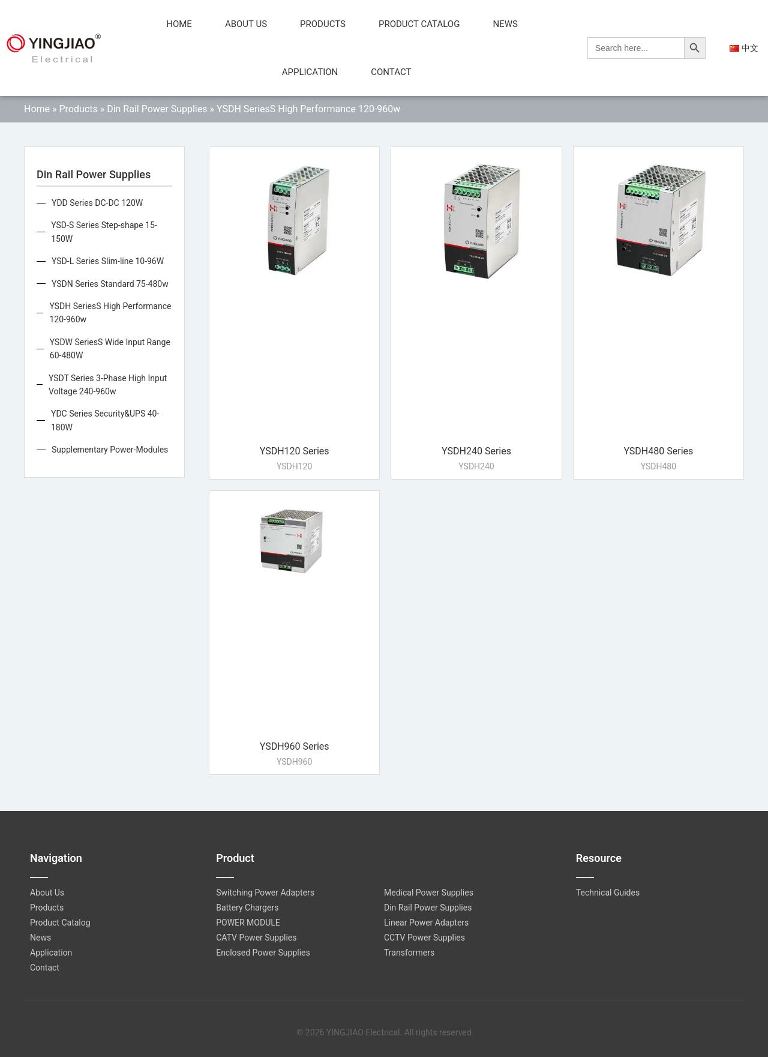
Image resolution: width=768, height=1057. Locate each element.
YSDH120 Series (294, 451)
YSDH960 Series (294, 746)
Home (179, 24)
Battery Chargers (247, 907)
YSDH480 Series (658, 451)
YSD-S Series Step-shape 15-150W (104, 231)
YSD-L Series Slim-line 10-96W (108, 261)
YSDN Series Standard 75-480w (110, 284)
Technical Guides (608, 892)
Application (310, 72)
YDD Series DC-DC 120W (97, 203)
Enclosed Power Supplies (263, 952)
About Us (246, 24)
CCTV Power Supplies (424, 937)
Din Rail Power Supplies (157, 109)
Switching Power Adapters (265, 892)
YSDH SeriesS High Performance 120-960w (110, 312)
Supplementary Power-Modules (110, 449)
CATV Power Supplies (256, 937)
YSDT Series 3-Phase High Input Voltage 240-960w (108, 384)
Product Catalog (419, 24)
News (505, 24)
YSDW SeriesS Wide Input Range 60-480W (110, 348)
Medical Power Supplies (428, 892)
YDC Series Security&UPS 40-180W (105, 420)
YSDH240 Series (476, 451)
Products (323, 24)
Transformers (409, 952)
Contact (391, 72)
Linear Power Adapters (426, 922)
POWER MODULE (248, 922)
